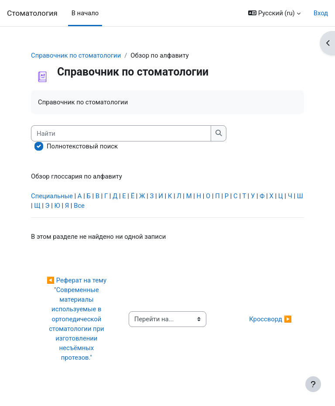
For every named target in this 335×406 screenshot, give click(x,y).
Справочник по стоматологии (76, 55)
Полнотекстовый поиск (82, 146)
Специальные (52, 196)
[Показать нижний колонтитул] (313, 384)
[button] (274, 13)
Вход (321, 13)
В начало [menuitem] (85, 13)
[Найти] (121, 133)
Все (79, 206)
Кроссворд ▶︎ (270, 319)
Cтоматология (32, 13)
